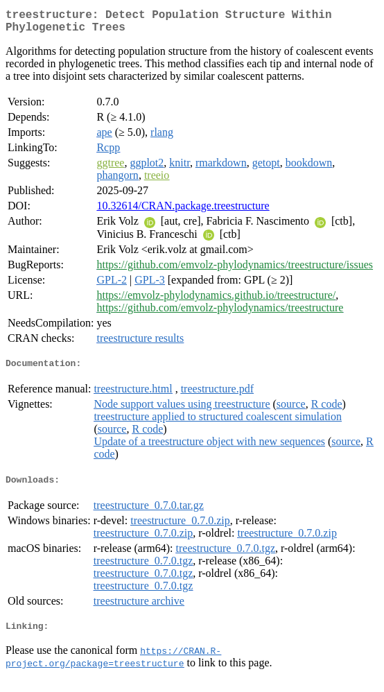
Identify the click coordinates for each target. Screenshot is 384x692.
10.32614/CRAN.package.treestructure (182, 211)
